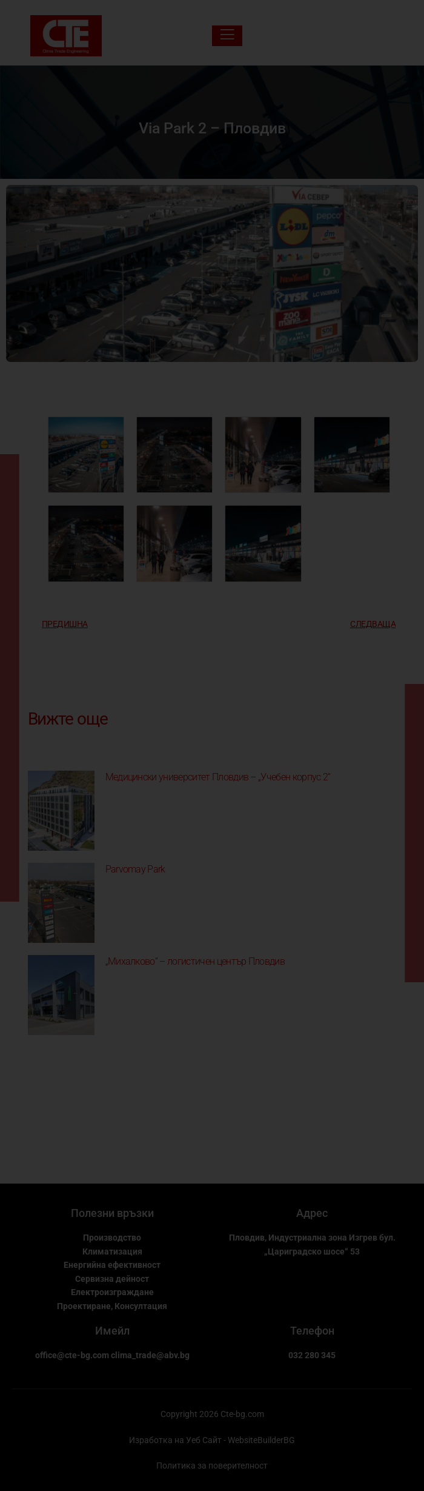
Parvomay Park (135, 869)
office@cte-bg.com (72, 1355)
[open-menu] (227, 36)
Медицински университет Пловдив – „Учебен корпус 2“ (218, 777)
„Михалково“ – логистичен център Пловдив (195, 961)
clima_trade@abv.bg (150, 1355)
